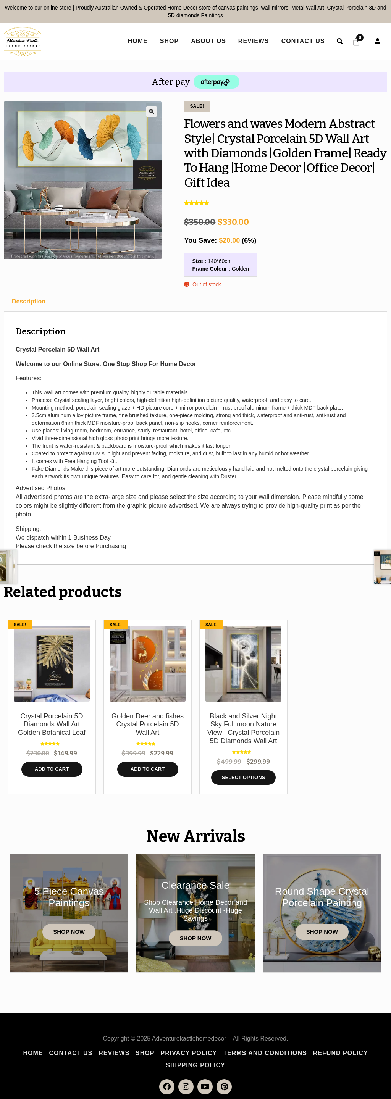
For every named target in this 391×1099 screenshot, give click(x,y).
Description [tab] (28, 301)
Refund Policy (340, 1053)
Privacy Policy (188, 1053)
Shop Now (69, 932)
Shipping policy (195, 1065)
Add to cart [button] (52, 769)
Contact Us (302, 41)
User (377, 41)
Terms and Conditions (265, 1053)
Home (33, 1053)
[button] (151, 111)
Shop (168, 41)
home (137, 41)
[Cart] (356, 41)
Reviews (252, 41)
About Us (207, 41)
